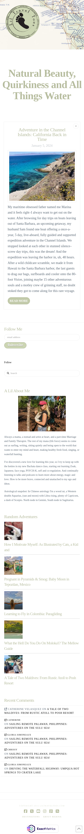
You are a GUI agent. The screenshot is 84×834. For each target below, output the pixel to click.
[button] (76, 8)
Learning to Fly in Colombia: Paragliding (33, 614)
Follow (8, 362)
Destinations (31, 817)
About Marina (52, 817)
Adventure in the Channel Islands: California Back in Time (42, 134)
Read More (19, 300)
